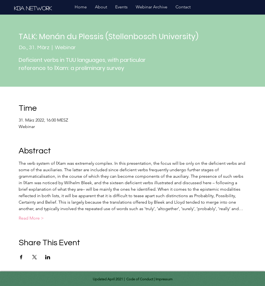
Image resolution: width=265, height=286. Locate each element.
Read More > (31, 218)
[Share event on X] (34, 257)
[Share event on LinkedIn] (47, 257)
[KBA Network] (33, 8)
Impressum (164, 279)
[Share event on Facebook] (21, 257)
